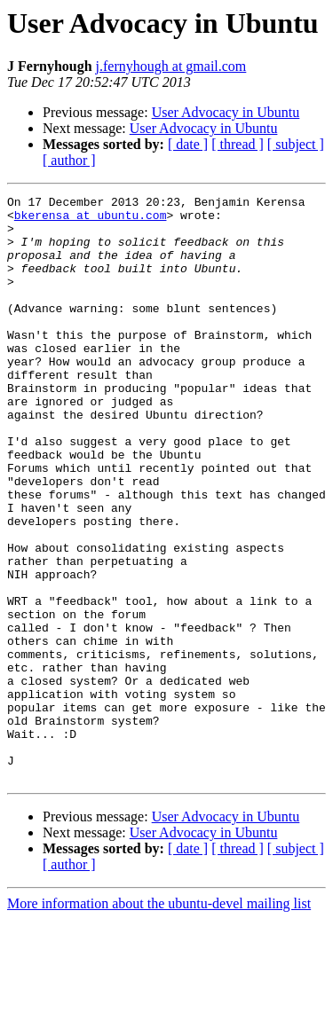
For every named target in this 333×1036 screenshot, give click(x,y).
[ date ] (188, 144)
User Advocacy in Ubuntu (226, 112)
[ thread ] (237, 144)
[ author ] (69, 160)
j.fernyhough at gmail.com (171, 66)
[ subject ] (295, 144)
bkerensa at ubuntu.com (90, 220)
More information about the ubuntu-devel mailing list (159, 1020)
